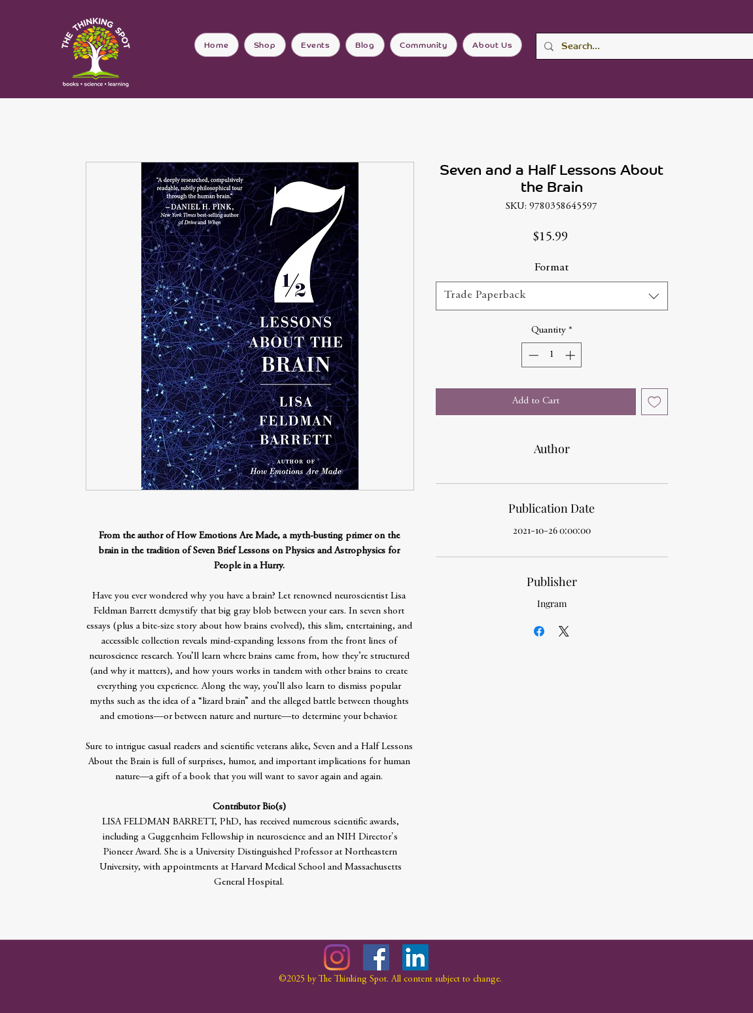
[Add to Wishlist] (654, 401)
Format (551, 268)
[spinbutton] (552, 355)
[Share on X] (564, 631)
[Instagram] (337, 957)
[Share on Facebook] (539, 631)
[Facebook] (376, 957)
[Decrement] (532, 355)
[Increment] (571, 355)
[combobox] (552, 296)
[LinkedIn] (415, 957)
